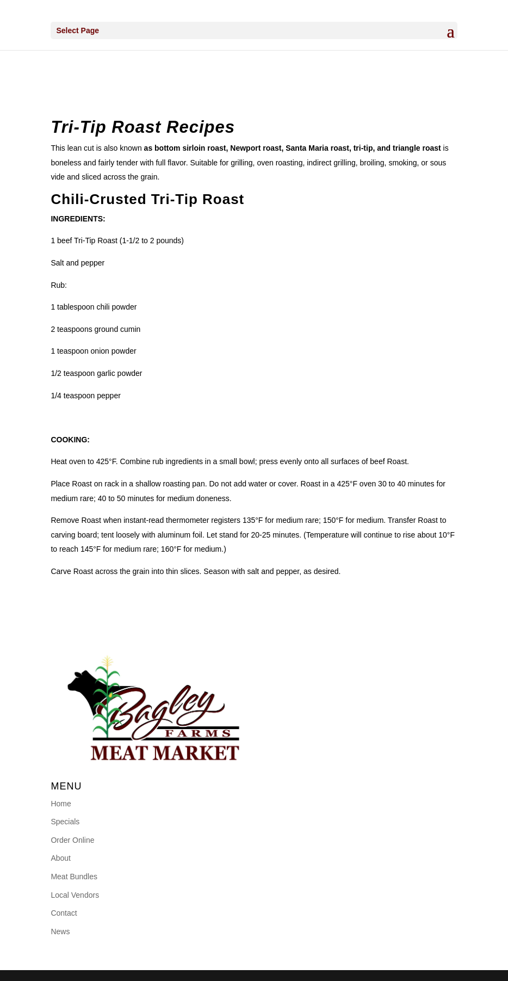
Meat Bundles (74, 876)
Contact (64, 913)
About (61, 858)
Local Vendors (75, 895)
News (60, 931)
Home (61, 803)
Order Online (72, 840)
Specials (65, 821)
